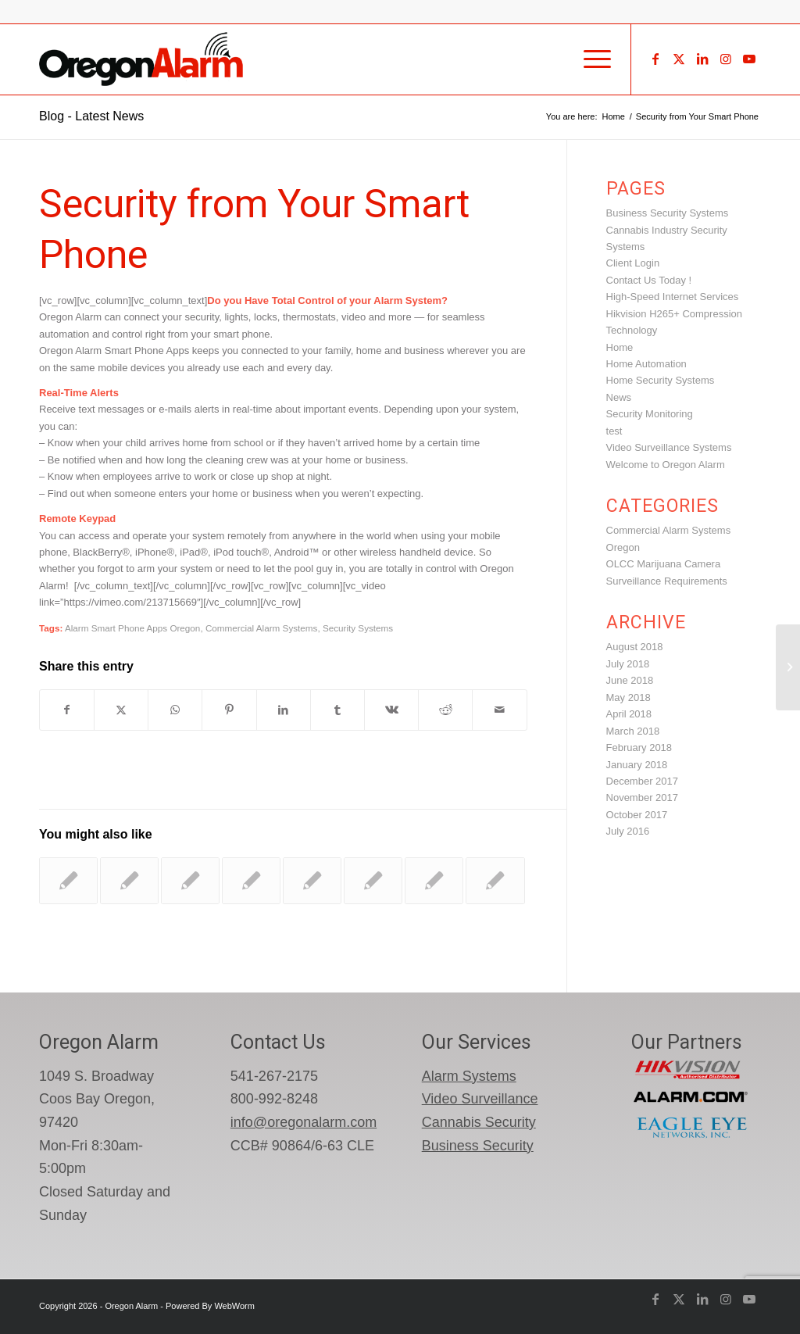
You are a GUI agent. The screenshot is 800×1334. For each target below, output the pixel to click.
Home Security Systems (660, 380)
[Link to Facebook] (655, 58)
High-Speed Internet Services (672, 296)
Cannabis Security (479, 1122)
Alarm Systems (469, 1076)
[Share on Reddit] (445, 710)
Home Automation (646, 364)
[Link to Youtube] (749, 58)
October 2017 (637, 815)
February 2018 (639, 747)
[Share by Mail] (499, 710)
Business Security (478, 1145)
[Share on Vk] (391, 710)
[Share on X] (121, 710)
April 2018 (629, 714)
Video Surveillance (480, 1099)
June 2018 (630, 680)
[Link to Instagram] (726, 58)
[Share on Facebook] (67, 710)
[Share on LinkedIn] (283, 710)
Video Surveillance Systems (669, 447)
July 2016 (628, 831)
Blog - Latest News (91, 116)
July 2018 (628, 664)
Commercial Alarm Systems (261, 628)
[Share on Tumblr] (337, 710)
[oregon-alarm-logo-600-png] (142, 59)
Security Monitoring (649, 414)
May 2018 (628, 697)
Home (620, 347)
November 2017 (642, 797)
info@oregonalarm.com (303, 1122)
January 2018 (637, 765)
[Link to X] (679, 58)
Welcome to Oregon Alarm (665, 464)
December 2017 (642, 781)
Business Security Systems (667, 213)
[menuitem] (592, 59)
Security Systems (358, 628)
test (614, 431)
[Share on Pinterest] (228, 710)
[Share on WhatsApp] (175, 710)
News (619, 397)
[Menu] (592, 59)
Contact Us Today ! (649, 280)
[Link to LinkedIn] (702, 58)
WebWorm (234, 1306)
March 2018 (633, 731)
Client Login (633, 263)
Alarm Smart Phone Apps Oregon (132, 628)
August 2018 (634, 647)
